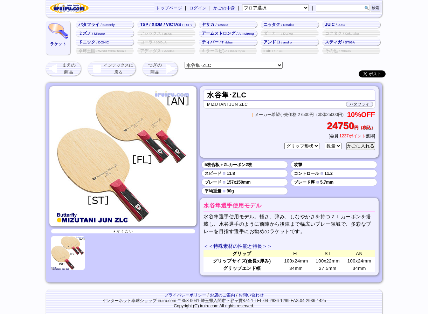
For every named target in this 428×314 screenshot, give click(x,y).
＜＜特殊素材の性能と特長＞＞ (237, 246)
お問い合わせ (251, 295)
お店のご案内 (222, 295)
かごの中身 (224, 8)
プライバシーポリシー (185, 295)
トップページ (169, 8)
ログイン (198, 8)
